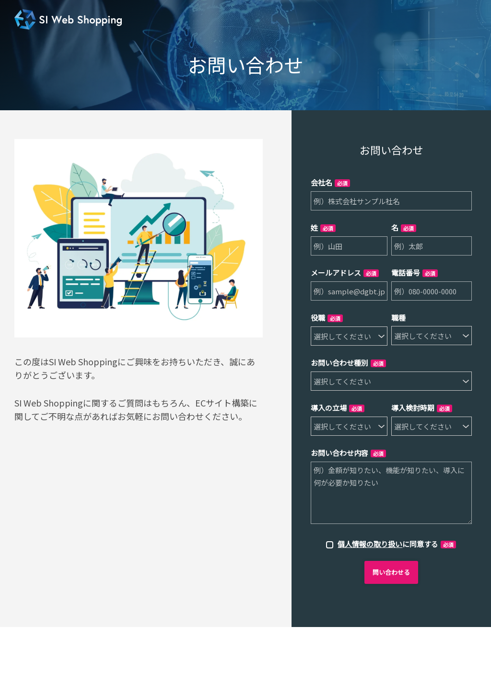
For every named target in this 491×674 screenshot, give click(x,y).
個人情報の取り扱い (370, 544)
